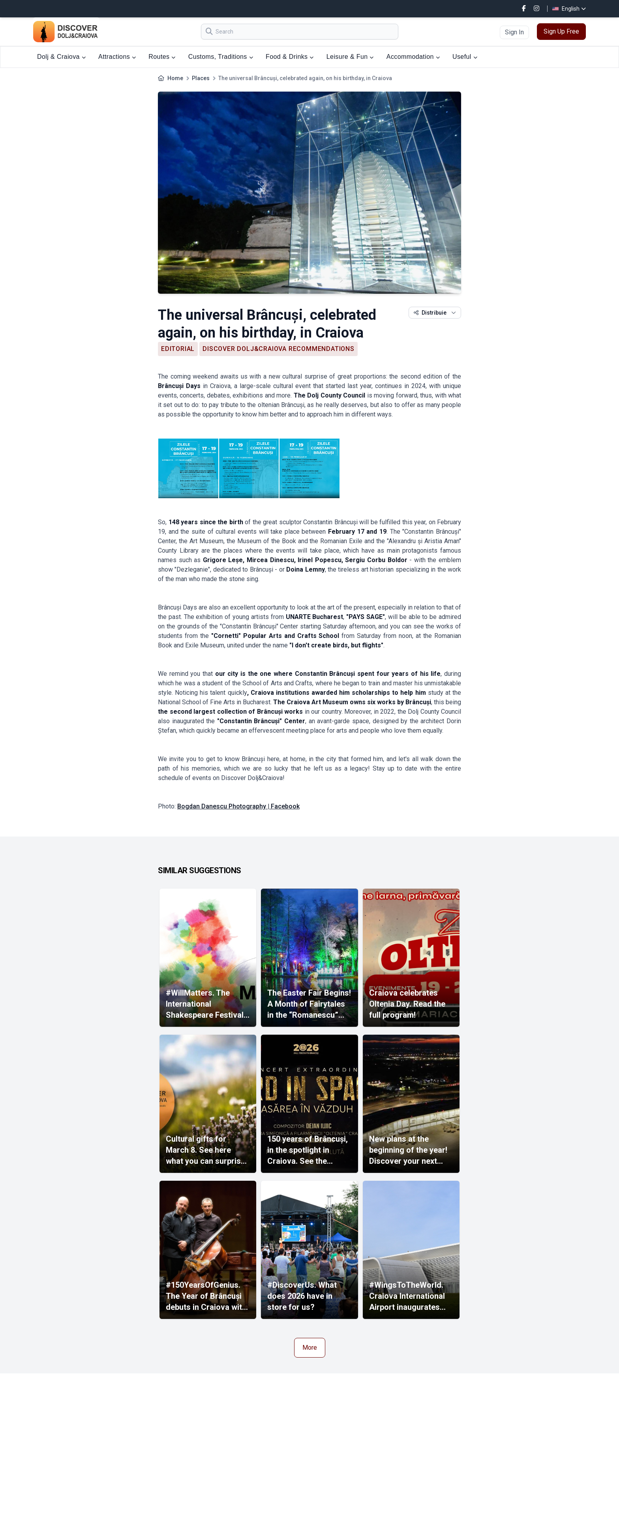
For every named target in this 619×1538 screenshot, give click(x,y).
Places (201, 78)
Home (175, 78)
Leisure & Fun (350, 56)
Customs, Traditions (220, 56)
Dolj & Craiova (61, 56)
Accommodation (413, 56)
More (309, 1347)
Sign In (514, 32)
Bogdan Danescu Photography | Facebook (238, 806)
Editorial (178, 349)
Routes (161, 56)
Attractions (117, 56)
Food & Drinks (290, 56)
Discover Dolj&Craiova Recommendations (279, 349)
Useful (464, 56)
